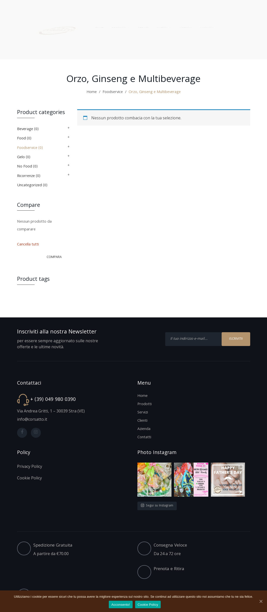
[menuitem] (95, 20)
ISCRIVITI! (236, 339)
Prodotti (144, 404)
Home (91, 92)
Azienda (143, 429)
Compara (54, 257)
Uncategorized (29, 185)
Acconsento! (120, 604)
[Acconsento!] (260, 601)
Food (21, 138)
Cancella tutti (28, 244)
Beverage (25, 129)
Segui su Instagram (157, 505)
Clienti (142, 421)
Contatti (144, 437)
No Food (24, 166)
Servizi (142, 412)
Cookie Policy (148, 604)
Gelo (21, 157)
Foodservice (113, 92)
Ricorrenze (26, 176)
